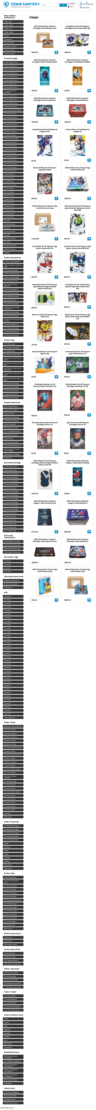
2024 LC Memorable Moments (10, 285)
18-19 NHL (7, 614)
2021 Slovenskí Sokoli (11, 980)
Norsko (6, 850)
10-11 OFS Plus (9, 188)
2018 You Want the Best (11, 138)
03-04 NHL (7, 667)
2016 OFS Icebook (10, 424)
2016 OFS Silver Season (11, 417)
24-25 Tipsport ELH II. (11, 73)
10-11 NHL (7, 642)
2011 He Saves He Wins (11, 442)
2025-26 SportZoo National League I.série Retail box (77, 502)
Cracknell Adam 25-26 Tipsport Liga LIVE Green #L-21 (77, 353)
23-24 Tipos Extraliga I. (11, 484)
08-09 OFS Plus (9, 195)
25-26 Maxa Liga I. (10, 344)
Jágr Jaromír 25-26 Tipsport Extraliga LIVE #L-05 (77, 423)
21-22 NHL (7, 603)
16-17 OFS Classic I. (10, 153)
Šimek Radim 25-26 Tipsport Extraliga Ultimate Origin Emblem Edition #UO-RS (45, 463)
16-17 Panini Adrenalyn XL (12, 1010)
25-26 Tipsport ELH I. (10, 66)
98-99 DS (7, 253)
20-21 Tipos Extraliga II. (11, 506)
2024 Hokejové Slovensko (12, 545)
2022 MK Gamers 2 (10, 300)
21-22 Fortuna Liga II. (10, 911)
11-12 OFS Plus (9, 181)
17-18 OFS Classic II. (10, 142)
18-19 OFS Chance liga (11, 387)
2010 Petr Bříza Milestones (12, 445)
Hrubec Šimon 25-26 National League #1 (77, 130)
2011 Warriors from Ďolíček (12, 964)
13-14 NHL (7, 632)
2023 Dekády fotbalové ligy (12, 900)
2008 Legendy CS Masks (12, 454)
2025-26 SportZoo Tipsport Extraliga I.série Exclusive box (45, 540)
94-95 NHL (7, 699)
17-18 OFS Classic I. (10, 146)
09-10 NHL (7, 646)
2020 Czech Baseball (10, 1080)
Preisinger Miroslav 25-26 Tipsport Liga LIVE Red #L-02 (44, 385)
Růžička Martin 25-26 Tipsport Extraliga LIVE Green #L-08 (78, 385)
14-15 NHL (7, 628)
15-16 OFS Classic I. (10, 160)
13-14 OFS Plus (9, 174)
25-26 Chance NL (9, 953)
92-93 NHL (7, 707)
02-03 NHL (7, 671)
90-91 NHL (7, 714)
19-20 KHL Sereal (9, 751)
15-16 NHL (7, 625)
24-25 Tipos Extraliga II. (11, 473)
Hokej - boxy (8, 21)
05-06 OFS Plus (9, 206)
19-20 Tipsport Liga (10, 516)
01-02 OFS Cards (9, 224)
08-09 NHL (7, 650)
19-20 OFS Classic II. (10, 124)
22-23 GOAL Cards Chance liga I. (12, 379)
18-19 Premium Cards (11, 390)
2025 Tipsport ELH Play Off (12, 69)
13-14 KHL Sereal (9, 799)
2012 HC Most (8, 438)
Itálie (5, 1026)
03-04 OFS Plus (9, 213)
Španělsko (7, 1033)
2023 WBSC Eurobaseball (12, 1061)
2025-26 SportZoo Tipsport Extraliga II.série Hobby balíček (44, 61)
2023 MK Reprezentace (11, 293)
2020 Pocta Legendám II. (12, 580)
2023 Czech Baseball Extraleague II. (10, 1065)
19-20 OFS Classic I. (10, 128)
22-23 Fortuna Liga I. (10, 907)
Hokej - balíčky (8, 25)
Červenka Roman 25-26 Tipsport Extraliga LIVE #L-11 (45, 423)
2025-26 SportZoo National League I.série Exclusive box (44, 502)
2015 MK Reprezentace (11, 335)
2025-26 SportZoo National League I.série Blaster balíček (77, 462)
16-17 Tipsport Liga (10, 531)
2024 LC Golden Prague (11, 277)
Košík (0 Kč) (86, 7)
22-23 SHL (7, 568)
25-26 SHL (7, 561)
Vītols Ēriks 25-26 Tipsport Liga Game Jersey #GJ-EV (44, 247)
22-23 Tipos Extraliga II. (11, 491)
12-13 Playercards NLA (11, 840)
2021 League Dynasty (11, 406)
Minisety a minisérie (10, 46)
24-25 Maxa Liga (9, 351)
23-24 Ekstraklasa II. (10, 999)
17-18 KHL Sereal (9, 765)
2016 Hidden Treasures (11, 420)
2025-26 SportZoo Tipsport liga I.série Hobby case (77, 570)
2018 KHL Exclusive (10, 762)
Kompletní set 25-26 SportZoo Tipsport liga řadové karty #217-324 (77, 286)
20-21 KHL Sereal (9, 740)
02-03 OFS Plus (9, 217)
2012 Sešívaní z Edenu (11, 960)
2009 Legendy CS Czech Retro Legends (12, 450)
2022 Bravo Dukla (9, 957)
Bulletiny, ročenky (9, 50)
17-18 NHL (7, 617)
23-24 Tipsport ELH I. (10, 84)
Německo (7, 847)
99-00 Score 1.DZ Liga (11, 397)
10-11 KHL (7, 813)
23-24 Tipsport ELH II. (11, 80)
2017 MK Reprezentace (11, 328)
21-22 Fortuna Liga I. (10, 914)
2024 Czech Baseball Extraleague (10, 1056)
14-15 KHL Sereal (9, 788)
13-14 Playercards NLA (11, 836)
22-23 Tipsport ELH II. (11, 96)
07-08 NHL (7, 653)
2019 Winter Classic (10, 520)
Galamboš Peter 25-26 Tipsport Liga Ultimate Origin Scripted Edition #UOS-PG (44, 286)
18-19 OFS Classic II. (10, 131)
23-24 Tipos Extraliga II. (11, 481)
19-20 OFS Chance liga (11, 383)
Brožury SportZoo (9, 53)
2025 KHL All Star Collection (13, 726)
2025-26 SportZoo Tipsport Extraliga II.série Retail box (77, 99)
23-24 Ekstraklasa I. (10, 1003)
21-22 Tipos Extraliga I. (11, 502)
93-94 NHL (7, 703)
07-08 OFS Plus (9, 199)
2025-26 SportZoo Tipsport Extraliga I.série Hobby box (77, 540)
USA (5, 1040)
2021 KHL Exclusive (10, 733)
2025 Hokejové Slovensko (12, 541)
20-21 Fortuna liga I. (10, 921)
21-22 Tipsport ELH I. (10, 106)
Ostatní (6, 36)
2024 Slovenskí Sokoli (11, 973)
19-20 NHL (7, 610)
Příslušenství (8, 39)
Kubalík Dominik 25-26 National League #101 (44, 130)
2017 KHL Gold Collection (12, 769)
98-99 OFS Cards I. (10, 249)
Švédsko (7, 861)
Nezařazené (8, 458)
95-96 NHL (7, 696)
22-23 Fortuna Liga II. (10, 903)
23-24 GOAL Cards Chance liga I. (12, 364)
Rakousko (7, 857)
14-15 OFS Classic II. (10, 163)
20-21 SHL (7, 571)
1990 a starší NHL (9, 717)
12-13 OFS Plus (9, 178)
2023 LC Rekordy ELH (11, 87)
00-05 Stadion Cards (10, 1103)
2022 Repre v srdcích (10, 944)
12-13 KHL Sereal (9, 802)
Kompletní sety (9, 43)
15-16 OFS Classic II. (10, 156)
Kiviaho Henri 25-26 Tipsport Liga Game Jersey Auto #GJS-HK (77, 247)
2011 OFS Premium (10, 185)
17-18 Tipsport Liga (10, 527)
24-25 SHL (7, 564)
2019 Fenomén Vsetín (11, 410)
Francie (6, 1022)
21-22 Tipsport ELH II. (11, 103)
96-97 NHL (7, 692)
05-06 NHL (7, 660)
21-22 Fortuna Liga (10, 976)
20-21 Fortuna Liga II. (10, 918)
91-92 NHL (7, 710)
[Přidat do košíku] (56, 52)
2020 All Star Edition (10, 513)
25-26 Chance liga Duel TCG (11, 881)
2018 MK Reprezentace (11, 324)
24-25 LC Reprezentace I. (12, 273)
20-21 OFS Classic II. (10, 117)
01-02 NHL (7, 674)
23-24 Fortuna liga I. (10, 896)
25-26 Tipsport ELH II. (11, 62)
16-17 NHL (7, 621)
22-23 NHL (7, 600)
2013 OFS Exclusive (10, 171)
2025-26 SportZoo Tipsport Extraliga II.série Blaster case (44, 27)
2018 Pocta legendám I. (11, 584)
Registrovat (89, 3)
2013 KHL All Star (9, 795)
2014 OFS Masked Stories (12, 431)
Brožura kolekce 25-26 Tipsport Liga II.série (44, 353)
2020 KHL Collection (10, 737)
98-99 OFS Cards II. (10, 245)
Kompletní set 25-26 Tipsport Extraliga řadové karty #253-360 (77, 27)
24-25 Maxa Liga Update (12, 347)
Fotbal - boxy (8, 28)
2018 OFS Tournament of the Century (13, 320)
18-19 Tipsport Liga (10, 523)
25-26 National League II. (12, 825)
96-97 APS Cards (9, 925)
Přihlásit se (82, 4)
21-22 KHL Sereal (9, 730)
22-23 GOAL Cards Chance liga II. (12, 374)
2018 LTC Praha (9, 413)
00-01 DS (7, 235)
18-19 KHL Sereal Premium (12, 755)
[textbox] (73, 3)
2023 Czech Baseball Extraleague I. (10, 1070)
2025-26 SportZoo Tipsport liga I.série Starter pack (44, 570)
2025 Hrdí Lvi (8, 937)
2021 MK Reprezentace (11, 303)
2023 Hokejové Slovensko (12, 548)
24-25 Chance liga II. (10, 886)
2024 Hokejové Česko (11, 281)
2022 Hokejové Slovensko (12, 552)
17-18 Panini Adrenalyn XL (12, 1006)
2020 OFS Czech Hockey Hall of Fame (12, 308)
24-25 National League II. (12, 833)
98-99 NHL (7, 685)
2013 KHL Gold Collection (12, 792)
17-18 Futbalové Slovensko (12, 987)
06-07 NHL (7, 657)
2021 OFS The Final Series (12, 110)
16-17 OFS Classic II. (10, 149)
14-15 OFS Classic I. (10, 167)
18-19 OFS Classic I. (10, 135)
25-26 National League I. (12, 829)
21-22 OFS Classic (10, 113)
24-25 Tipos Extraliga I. (11, 477)
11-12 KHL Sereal (9, 810)
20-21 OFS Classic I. (10, 121)
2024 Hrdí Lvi (8, 941)
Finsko (6, 843)
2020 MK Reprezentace (11, 312)
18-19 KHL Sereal (9, 758)
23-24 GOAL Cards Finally (12, 354)
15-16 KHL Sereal (9, 785)
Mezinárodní (8, 865)
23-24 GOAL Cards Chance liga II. (12, 358)
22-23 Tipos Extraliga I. (11, 495)
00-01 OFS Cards (9, 231)
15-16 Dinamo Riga (10, 781)
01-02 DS (7, 228)
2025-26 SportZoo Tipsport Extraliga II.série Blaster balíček (77, 61)
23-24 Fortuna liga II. (10, 893)
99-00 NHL (7, 682)
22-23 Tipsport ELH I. (10, 99)
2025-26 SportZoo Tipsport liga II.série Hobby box (77, 169)
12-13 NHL (7, 635)
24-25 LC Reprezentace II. (12, 261)
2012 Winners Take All (11, 435)
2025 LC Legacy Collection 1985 (12, 265)
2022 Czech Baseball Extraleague (10, 1075)
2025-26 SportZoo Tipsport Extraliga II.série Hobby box (45, 99)
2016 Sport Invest (9, 1099)
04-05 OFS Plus (9, 210)
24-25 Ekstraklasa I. (10, 996)
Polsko (6, 854)
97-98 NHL (7, 689)
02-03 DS (7, 220)
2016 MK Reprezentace (11, 331)
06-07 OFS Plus (9, 203)
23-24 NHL (7, 596)
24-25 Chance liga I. (10, 889)
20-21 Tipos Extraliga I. (11, 509)
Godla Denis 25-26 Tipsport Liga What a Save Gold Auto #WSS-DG (77, 317)
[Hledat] (63, 5)
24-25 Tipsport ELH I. (10, 76)
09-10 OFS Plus (9, 192)
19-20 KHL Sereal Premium (12, 747)
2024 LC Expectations (11, 289)
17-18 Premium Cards (11, 394)
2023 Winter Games (10, 488)
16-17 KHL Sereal (9, 772)
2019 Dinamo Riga (10, 744)
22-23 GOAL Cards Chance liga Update (12, 369)
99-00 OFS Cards (9, 238)
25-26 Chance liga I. (10, 877)
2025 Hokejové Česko (11, 270)
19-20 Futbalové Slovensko (12, 983)
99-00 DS (7, 242)
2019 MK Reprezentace (11, 316)
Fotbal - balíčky (9, 32)
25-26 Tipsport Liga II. (11, 466)
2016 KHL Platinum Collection (10, 776)
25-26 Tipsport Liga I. (10, 470)
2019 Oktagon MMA (10, 1096)
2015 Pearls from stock (11, 428)
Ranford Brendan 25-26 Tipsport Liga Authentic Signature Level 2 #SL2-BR (77, 208)
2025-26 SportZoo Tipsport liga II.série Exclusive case (44, 207)
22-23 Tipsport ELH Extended (10, 91)
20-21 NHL (7, 607)
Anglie (6, 1019)
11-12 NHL (7, 639)
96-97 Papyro (8, 928)
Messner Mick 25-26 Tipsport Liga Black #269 (44, 169)
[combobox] (73, 3)
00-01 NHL (7, 678)
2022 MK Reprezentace (11, 296)
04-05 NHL (7, 664)
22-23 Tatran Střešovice (11, 1092)
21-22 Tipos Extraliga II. (11, 498)
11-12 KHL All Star (10, 806)
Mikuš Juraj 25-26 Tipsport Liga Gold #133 (44, 316)
